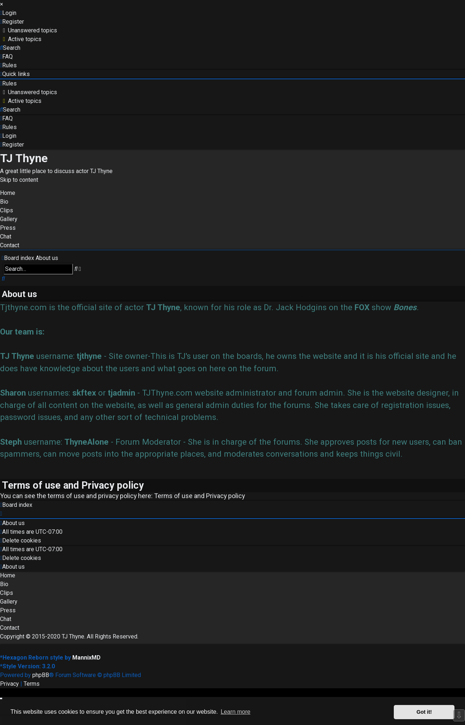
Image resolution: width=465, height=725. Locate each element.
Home (7, 192)
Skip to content (19, 179)
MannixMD (86, 657)
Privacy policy (225, 496)
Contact (9, 245)
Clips (6, 210)
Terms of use (173, 496)
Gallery (8, 219)
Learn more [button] (235, 712)
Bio (4, 201)
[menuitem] (8, 12)
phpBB (40, 675)
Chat (5, 236)
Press (8, 227)
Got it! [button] (424, 712)
